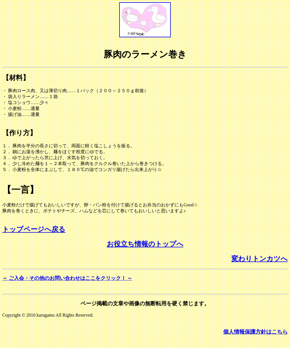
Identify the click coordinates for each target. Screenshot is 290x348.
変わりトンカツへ (259, 258)
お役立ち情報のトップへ (145, 244)
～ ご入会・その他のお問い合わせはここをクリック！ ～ (67, 278)
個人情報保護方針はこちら (255, 332)
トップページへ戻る (33, 229)
